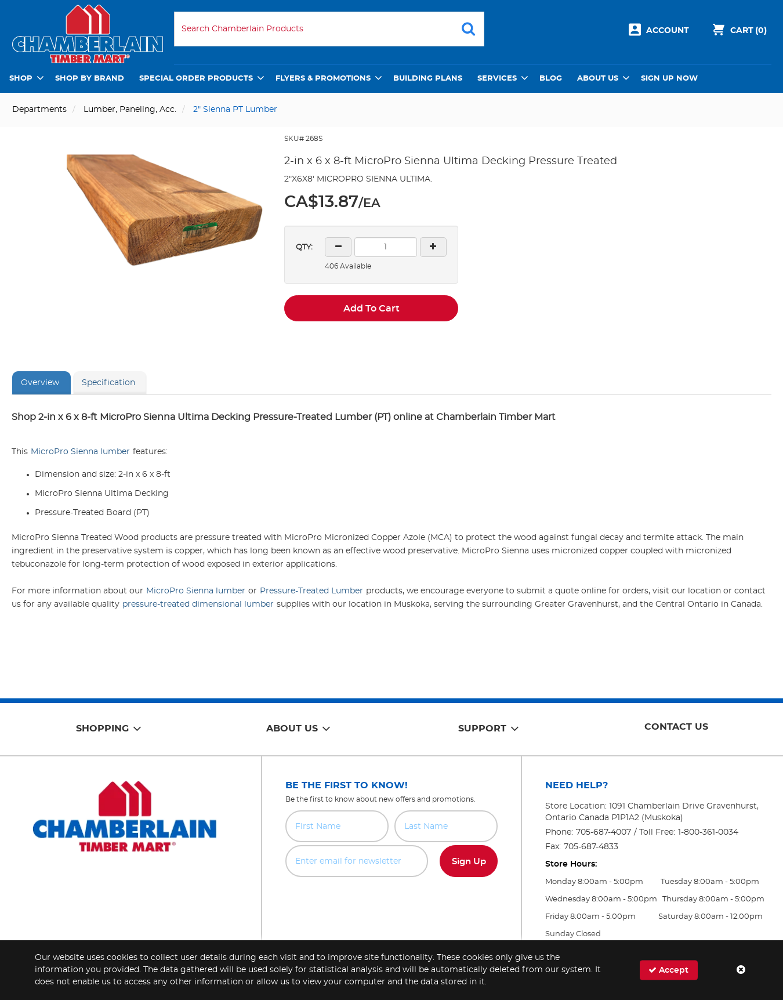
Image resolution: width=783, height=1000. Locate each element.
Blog (550, 78)
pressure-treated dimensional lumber (198, 604)
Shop (20, 78)
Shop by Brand (89, 78)
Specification (108, 383)
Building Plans (427, 78)
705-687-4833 (591, 847)
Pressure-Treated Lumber (311, 591)
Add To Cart (371, 308)
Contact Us (676, 726)
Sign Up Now (669, 78)
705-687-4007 (603, 832)
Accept (668, 970)
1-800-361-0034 (708, 832)
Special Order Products (196, 78)
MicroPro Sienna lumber (80, 452)
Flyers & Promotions (323, 78)
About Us (597, 78)
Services (497, 78)
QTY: (304, 247)
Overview (40, 383)
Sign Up (469, 861)
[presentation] (391, 902)
